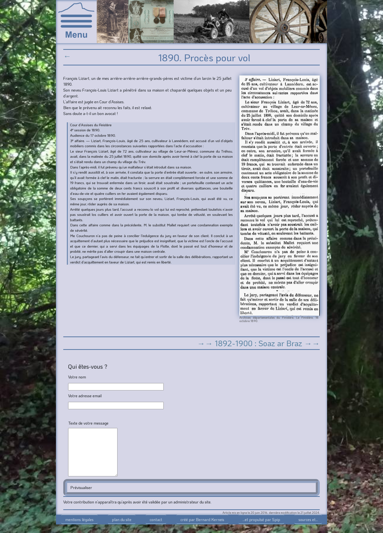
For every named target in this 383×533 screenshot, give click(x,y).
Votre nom (77, 376)
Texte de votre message (88, 423)
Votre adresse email (85, 395)
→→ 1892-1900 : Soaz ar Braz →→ (258, 343)
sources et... (308, 519)
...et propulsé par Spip (261, 519)
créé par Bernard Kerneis (202, 519)
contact (156, 519)
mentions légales (79, 519)
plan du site (121, 519)
